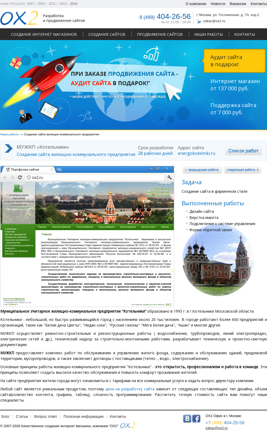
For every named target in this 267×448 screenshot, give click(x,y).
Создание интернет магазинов (44, 34)
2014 (73, 4)
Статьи (22, 416)
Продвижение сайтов (160, 34)
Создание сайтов (106, 34)
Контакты (244, 34)
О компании (196, 4)
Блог (6, 416)
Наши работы (208, 34)
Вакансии (238, 4)
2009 (41, 4)
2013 (63, 4)
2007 (30, 4)
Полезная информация (83, 416)
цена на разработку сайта (129, 388)
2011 (52, 4)
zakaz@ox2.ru (214, 21)
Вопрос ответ (45, 416)
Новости (218, 4)
